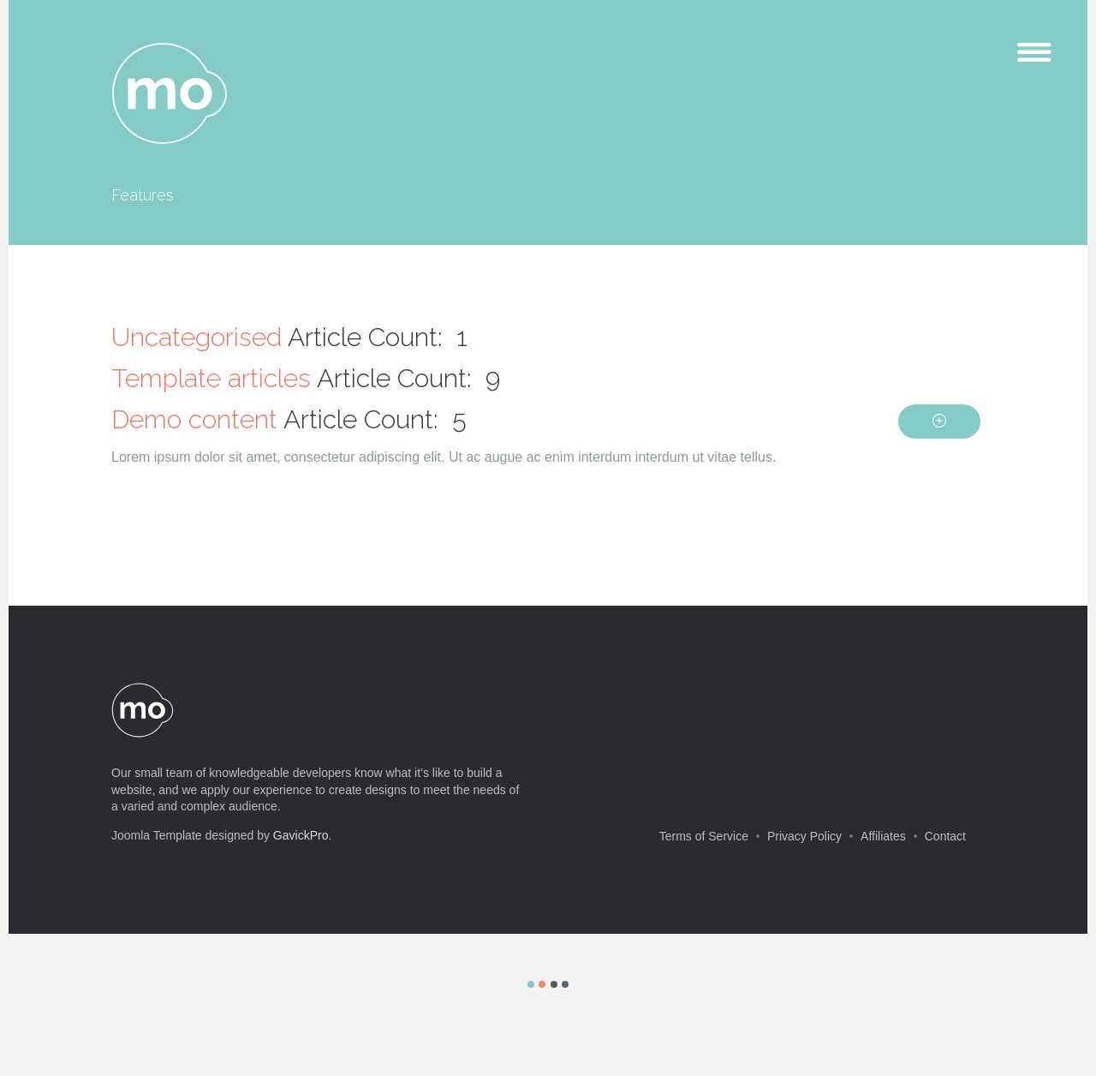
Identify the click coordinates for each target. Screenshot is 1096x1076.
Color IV (565, 984)
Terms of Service (703, 836)
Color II (542, 984)
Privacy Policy (804, 836)
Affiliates (883, 836)
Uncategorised (196, 337)
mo (170, 94)
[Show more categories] (939, 421)
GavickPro (301, 835)
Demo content (194, 419)
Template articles (211, 378)
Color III (554, 984)
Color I (530, 984)
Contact (945, 836)
